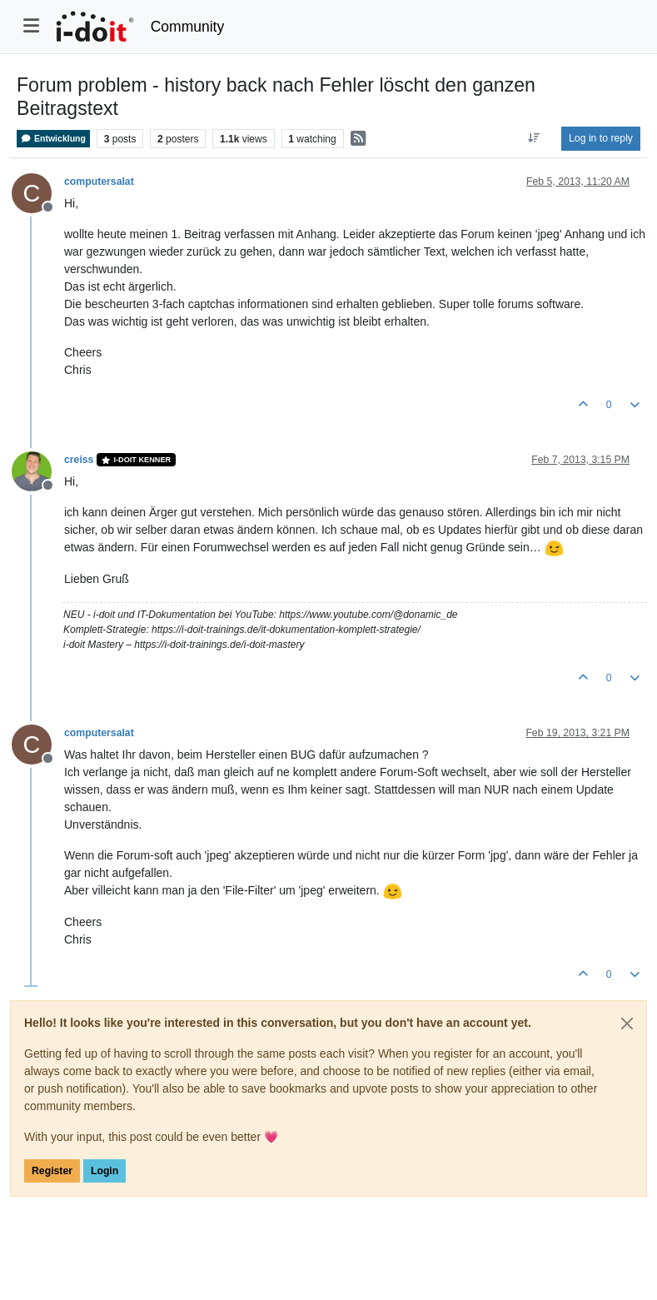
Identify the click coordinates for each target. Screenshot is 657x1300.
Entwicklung (53, 138)
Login (104, 1171)
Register (52, 1171)
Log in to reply (601, 138)
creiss (78, 460)
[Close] (627, 1023)
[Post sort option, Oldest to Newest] (534, 138)
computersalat (99, 181)
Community (188, 26)
